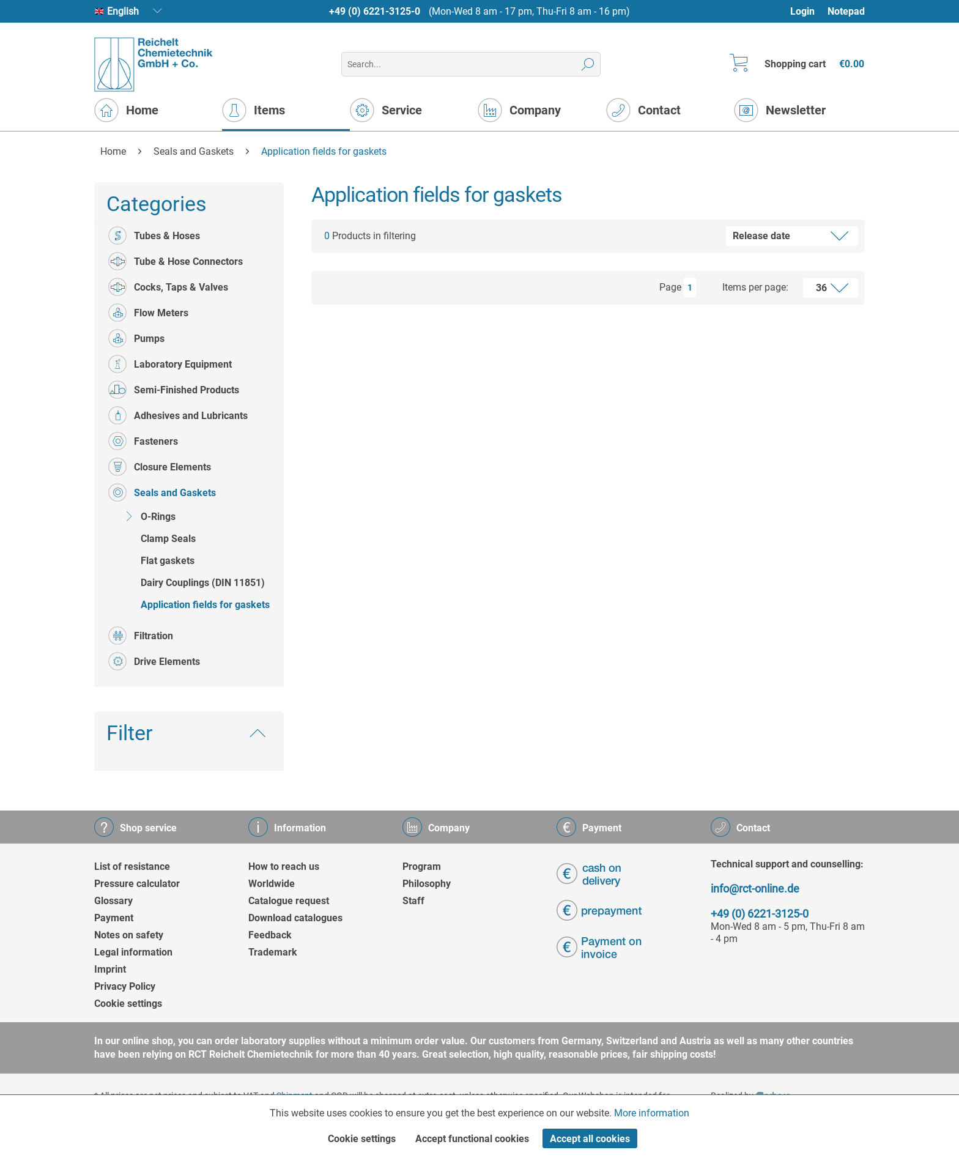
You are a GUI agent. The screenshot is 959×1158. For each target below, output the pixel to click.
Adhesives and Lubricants (178, 415)
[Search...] (470, 64)
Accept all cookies (590, 1139)
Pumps (136, 338)
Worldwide (271, 883)
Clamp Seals (168, 538)
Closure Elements (159, 467)
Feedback (270, 935)
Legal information (133, 952)
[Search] (588, 64)
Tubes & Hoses (154, 235)
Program (421, 866)
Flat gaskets (167, 560)
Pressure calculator (137, 883)
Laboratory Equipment (170, 364)
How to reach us (283, 866)
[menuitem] (808, 11)
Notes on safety (128, 935)
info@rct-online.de (755, 888)
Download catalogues (295, 918)
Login (802, 11)
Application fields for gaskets (205, 605)
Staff (413, 901)
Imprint (110, 969)
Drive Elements (154, 661)
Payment (113, 918)
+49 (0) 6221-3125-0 (374, 11)
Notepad (846, 11)
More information (651, 1113)
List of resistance (132, 866)
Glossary (113, 901)
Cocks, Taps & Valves (168, 287)
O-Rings (148, 516)
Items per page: (755, 287)
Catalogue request (288, 901)
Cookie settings (128, 1003)
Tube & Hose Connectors (175, 261)
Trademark (272, 952)
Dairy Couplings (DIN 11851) (203, 582)
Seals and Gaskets (162, 492)
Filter (129, 733)
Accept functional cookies (472, 1139)
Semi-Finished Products (173, 389)
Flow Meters (148, 312)
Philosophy (426, 883)
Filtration (140, 635)
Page (670, 287)
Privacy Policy (124, 986)
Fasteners (143, 441)
